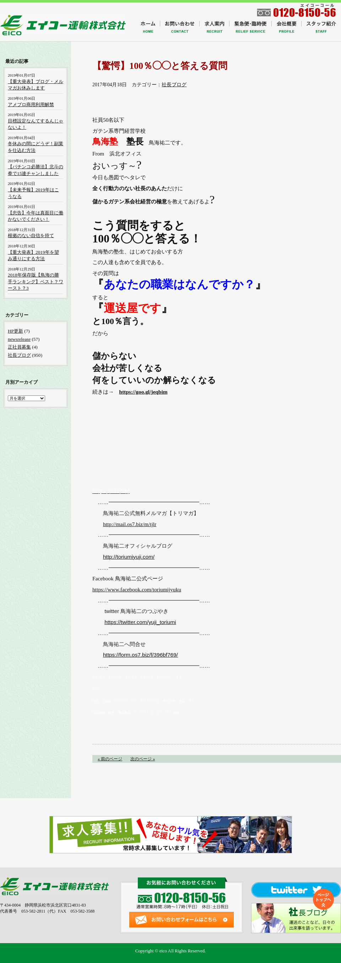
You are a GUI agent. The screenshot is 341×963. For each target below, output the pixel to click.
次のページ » (142, 758)
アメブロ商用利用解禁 (31, 104)
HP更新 (15, 331)
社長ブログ (174, 84)
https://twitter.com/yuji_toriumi (140, 622)
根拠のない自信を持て (31, 235)
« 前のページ (110, 758)
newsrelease (19, 339)
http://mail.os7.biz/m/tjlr (129, 524)
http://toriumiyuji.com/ (129, 557)
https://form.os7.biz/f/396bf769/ (140, 655)
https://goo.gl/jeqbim (143, 392)
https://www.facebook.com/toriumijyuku (136, 589)
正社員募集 (19, 347)
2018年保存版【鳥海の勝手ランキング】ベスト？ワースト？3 (35, 281)
